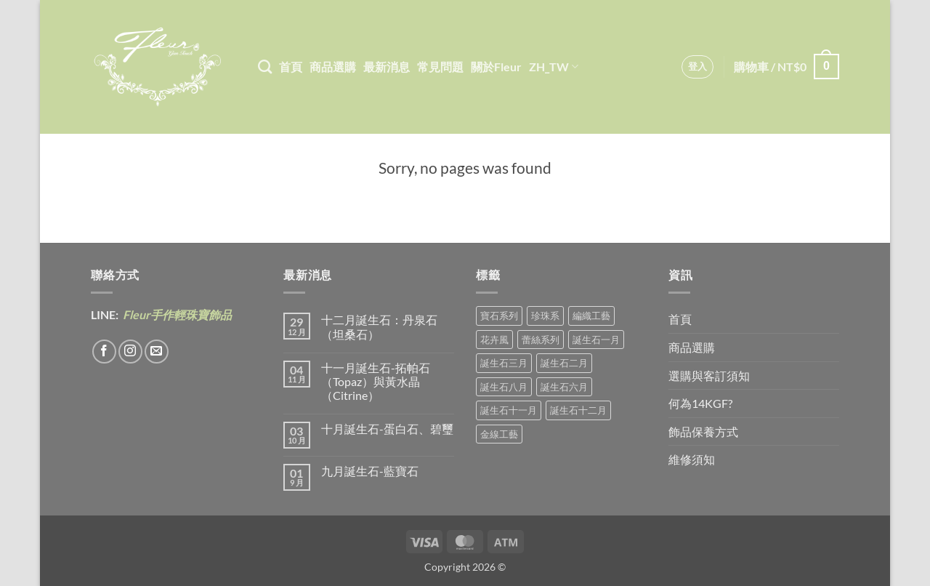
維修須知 (691, 459)
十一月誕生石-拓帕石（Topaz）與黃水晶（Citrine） (375, 381)
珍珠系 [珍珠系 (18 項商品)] (545, 315)
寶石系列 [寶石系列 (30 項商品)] (499, 315)
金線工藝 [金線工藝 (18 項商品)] (499, 434)
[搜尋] (265, 66)
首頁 (290, 66)
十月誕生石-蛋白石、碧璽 (387, 429)
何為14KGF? (700, 403)
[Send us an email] (157, 352)
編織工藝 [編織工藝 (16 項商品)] (591, 315)
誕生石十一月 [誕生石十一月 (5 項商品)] (508, 410)
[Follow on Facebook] (104, 352)
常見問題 (440, 66)
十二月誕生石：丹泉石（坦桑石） (379, 326)
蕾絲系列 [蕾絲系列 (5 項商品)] (540, 339)
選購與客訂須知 (709, 375)
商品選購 (333, 66)
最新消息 (386, 66)
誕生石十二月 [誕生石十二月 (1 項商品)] (578, 410)
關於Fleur (496, 66)
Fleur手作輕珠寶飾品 (176, 314)
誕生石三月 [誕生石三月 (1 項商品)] (503, 363)
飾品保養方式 (703, 431)
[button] (698, 67)
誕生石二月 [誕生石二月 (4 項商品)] (564, 363)
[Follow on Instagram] (130, 352)
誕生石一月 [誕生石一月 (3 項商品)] (596, 339)
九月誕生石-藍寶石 (369, 471)
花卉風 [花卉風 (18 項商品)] (494, 339)
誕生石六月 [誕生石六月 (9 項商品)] (564, 387)
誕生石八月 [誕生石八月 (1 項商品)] (503, 387)
